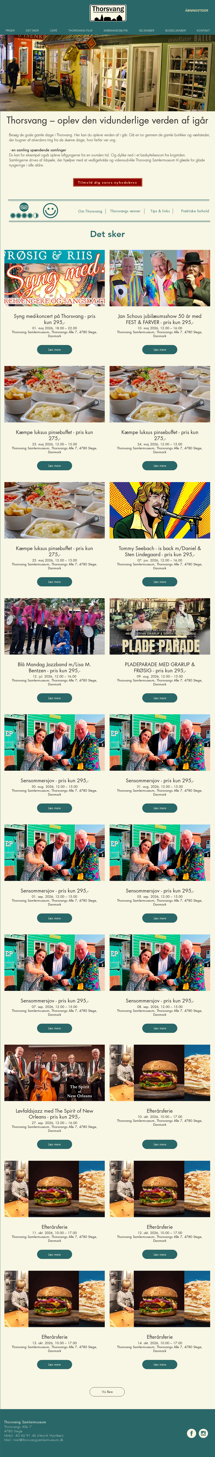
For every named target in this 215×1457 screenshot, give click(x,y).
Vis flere (107, 1392)
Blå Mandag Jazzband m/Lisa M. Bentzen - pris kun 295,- (54, 668)
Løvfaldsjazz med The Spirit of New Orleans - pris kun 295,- (54, 1114)
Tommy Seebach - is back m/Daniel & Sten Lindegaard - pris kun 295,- (160, 552)
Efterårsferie (160, 1111)
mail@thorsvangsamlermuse (33, 1440)
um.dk (58, 1440)
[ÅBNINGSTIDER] (192, 10)
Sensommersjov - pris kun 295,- (55, 781)
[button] (107, 182)
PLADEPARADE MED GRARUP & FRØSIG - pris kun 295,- (160, 668)
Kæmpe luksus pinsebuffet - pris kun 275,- (54, 435)
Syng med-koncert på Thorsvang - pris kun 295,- (54, 319)
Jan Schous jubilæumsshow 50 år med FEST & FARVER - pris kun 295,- (159, 319)
